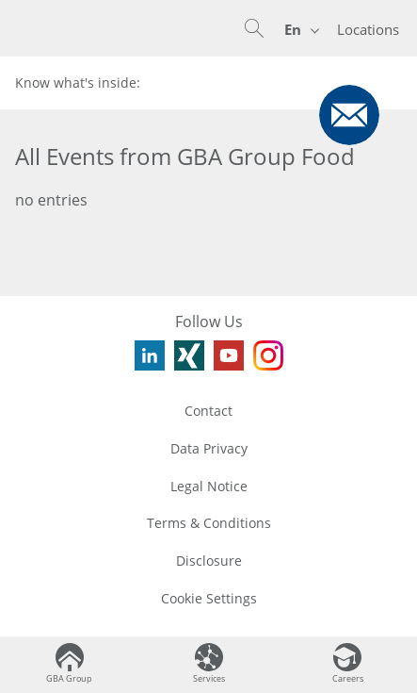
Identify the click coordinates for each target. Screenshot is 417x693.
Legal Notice (209, 486)
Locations (368, 29)
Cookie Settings (209, 598)
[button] (254, 28)
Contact (208, 411)
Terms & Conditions (209, 523)
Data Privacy (209, 448)
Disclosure (209, 560)
